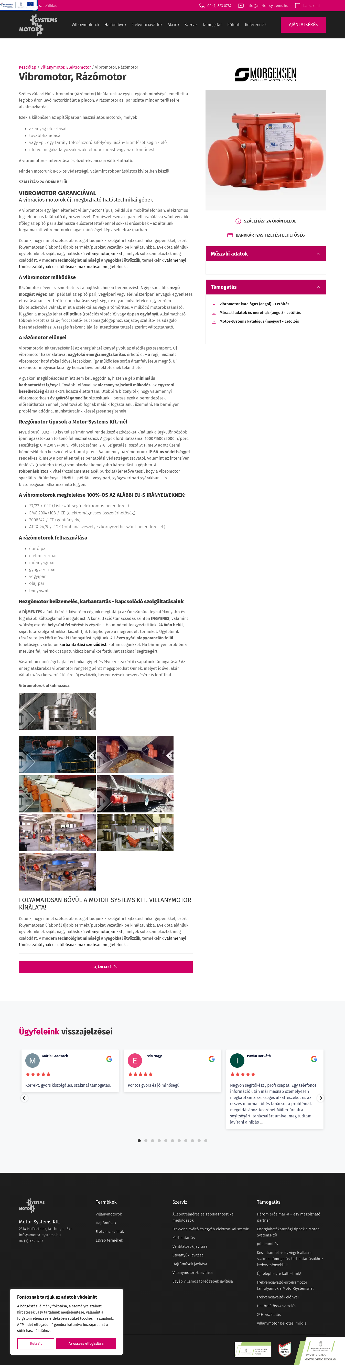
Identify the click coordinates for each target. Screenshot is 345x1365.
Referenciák (256, 24)
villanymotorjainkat (104, 253)
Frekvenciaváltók (147, 24)
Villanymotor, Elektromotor (65, 67)
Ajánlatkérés (105, 967)
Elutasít (35, 1343)
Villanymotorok (85, 24)
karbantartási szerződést (83, 644)
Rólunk (233, 24)
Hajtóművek (115, 24)
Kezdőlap (27, 67)
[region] (66, 1322)
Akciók (173, 24)
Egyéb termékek (109, 1240)
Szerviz (191, 24)
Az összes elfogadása (86, 1343)
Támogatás (212, 24)
